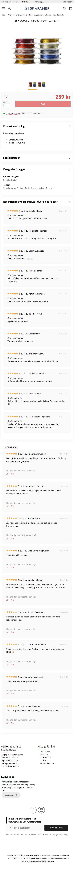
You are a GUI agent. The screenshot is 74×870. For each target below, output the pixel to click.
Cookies (43, 760)
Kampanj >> (39, 2)
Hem (3, 15)
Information (67, 2)
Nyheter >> (26, 2)
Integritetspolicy (47, 763)
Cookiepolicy (45, 757)
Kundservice (45, 751)
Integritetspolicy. (60, 834)
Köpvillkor (44, 754)
